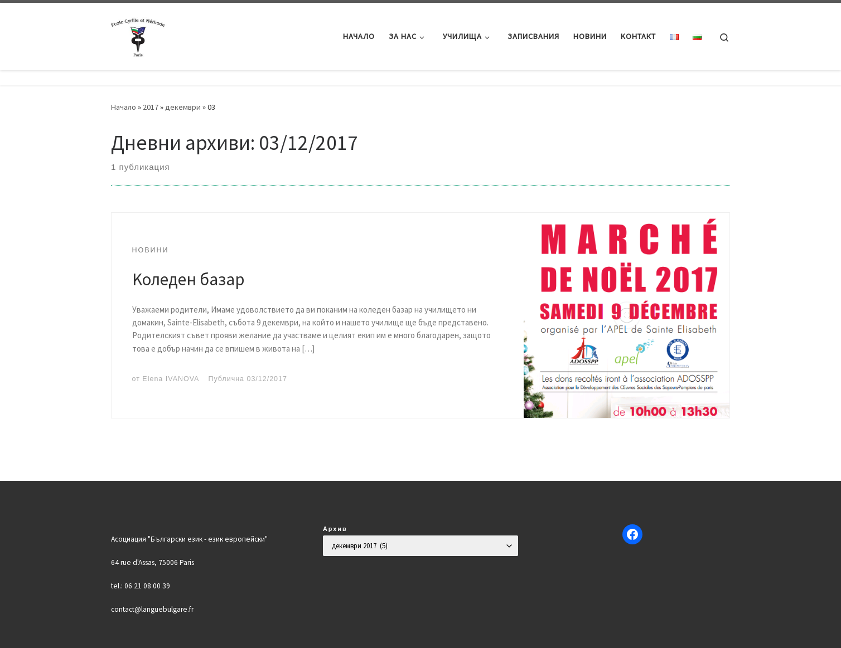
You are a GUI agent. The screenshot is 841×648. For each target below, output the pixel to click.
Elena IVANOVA (170, 379)
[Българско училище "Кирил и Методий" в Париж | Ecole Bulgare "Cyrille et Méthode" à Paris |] (139, 34)
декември (183, 107)
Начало (123, 107)
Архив (335, 528)
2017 (150, 107)
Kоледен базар (188, 279)
